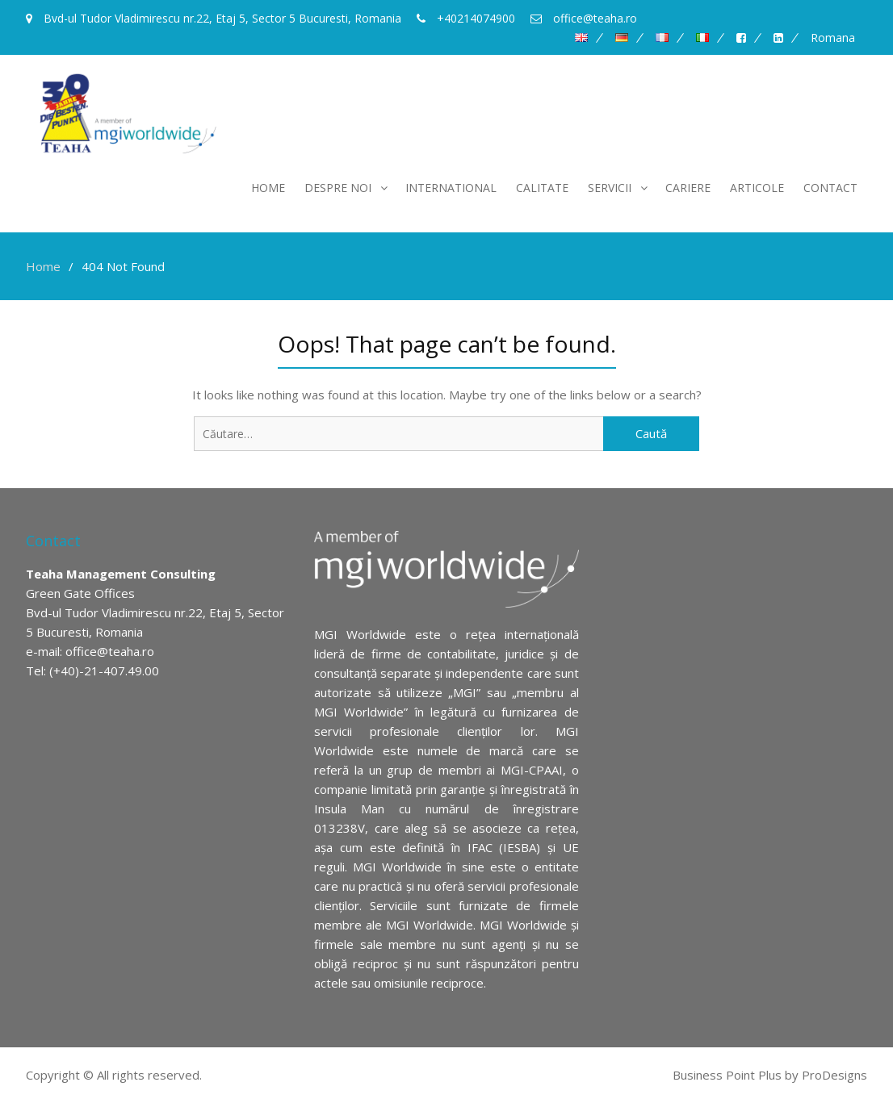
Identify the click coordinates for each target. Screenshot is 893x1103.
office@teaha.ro (109, 651)
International (451, 187)
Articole (757, 187)
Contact (830, 187)
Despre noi (337, 187)
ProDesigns (834, 1075)
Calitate (542, 187)
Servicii (609, 187)
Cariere (688, 187)
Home (268, 187)
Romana (833, 38)
